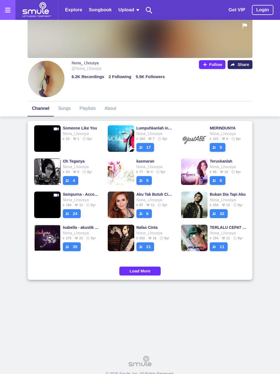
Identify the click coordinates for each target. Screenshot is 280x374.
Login (262, 9)
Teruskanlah (221, 161)
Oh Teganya (74, 161)
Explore (73, 9)
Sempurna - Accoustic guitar (81, 194)
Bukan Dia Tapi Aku (228, 194)
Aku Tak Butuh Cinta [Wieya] (155, 194)
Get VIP (236, 9)
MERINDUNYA (223, 128)
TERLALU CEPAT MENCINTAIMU (228, 227)
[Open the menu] (7, 10)
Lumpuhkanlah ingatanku (155, 128)
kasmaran (145, 161)
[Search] (149, 10)
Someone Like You (80, 128)
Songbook (100, 9)
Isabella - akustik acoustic (81, 227)
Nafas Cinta (147, 227)
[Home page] (36, 10)
